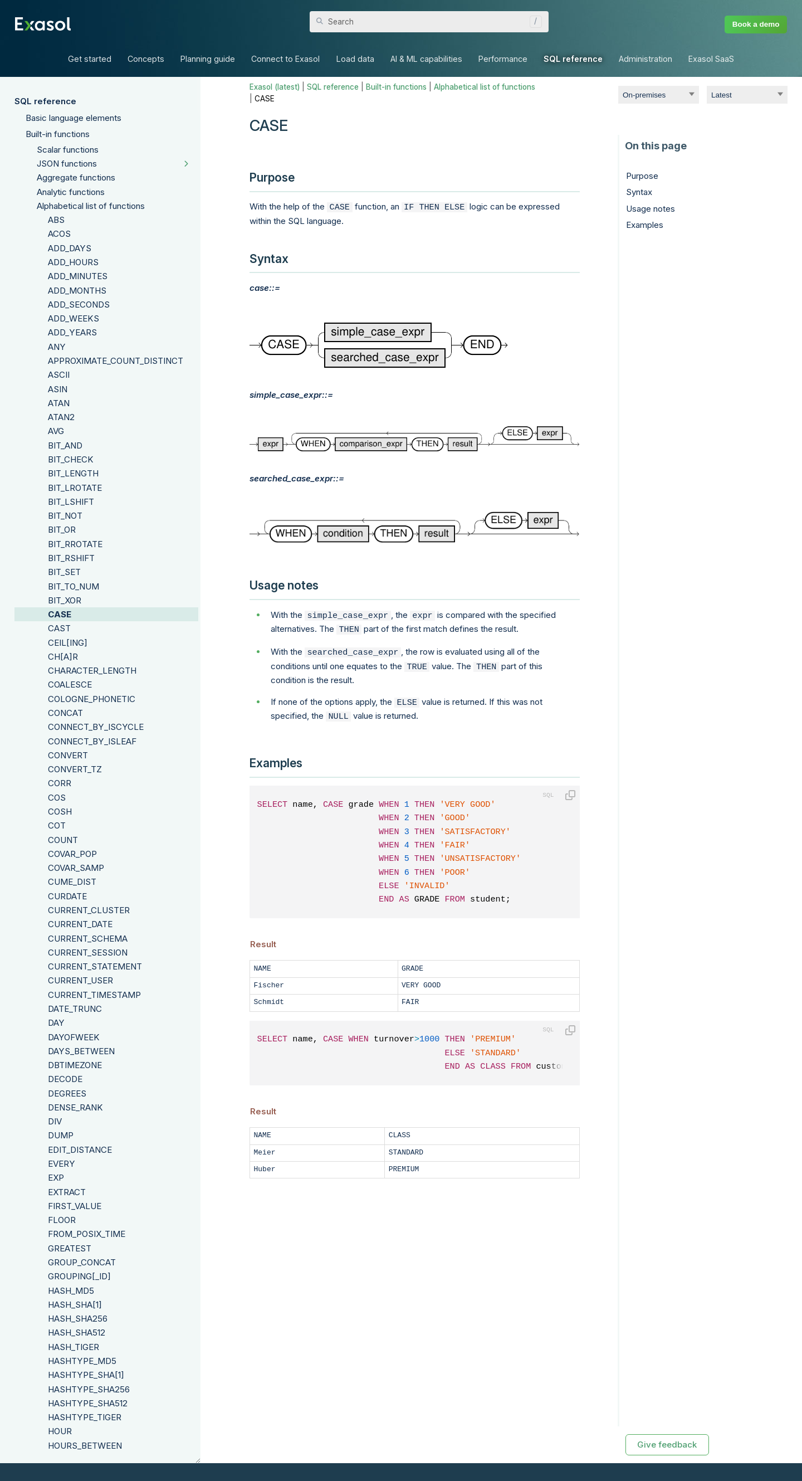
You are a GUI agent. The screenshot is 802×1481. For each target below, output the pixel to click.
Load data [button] (355, 59)
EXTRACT (67, 1192)
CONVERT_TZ (75, 769)
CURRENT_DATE (80, 924)
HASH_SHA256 (77, 1318)
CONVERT (68, 755)
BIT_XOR (64, 600)
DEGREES (67, 1093)
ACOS (59, 233)
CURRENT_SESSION (88, 952)
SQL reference (45, 101)
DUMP (61, 1135)
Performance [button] (502, 59)
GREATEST (69, 1248)
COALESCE (70, 684)
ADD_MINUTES (77, 276)
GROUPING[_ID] (79, 1276)
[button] (533, 21)
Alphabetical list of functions (91, 206)
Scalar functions (68, 149)
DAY (56, 1022)
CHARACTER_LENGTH (92, 670)
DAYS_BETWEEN (81, 1051)
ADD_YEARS (72, 332)
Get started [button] (89, 59)
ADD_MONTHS (77, 290)
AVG (56, 431)
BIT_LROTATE (75, 488)
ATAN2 (61, 417)
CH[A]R (63, 656)
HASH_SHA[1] (75, 1304)
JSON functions (67, 163)
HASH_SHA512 (76, 1332)
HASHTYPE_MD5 (82, 1361)
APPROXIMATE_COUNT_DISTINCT (115, 360)
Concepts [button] (146, 59)
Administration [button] (645, 59)
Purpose (642, 175)
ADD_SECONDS (79, 304)
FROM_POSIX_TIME (86, 1234)
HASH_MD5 (71, 1290)
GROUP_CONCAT (82, 1262)
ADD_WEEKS (73, 318)
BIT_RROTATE (75, 544)
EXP (56, 1177)
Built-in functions (58, 134)
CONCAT (65, 713)
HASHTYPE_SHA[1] (86, 1375)
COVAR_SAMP (76, 868)
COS (57, 797)
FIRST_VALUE (74, 1206)
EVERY (61, 1163)
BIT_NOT (65, 515)
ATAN (59, 403)
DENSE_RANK (75, 1107)
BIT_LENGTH (73, 473)
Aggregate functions (76, 177)
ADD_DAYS (69, 248)
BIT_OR (62, 529)
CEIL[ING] (67, 642)
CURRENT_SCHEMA (88, 938)
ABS (56, 220)
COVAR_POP (72, 854)
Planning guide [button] (207, 59)
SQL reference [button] (573, 59)
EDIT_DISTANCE (80, 1149)
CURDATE (67, 896)
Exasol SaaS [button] (711, 59)
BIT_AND (65, 445)
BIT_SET (64, 572)
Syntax (639, 192)
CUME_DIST (72, 881)
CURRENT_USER (80, 980)
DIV (55, 1121)
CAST (59, 628)
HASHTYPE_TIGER (84, 1417)
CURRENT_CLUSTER (89, 910)
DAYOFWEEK (74, 1037)
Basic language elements (73, 118)
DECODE (65, 1079)
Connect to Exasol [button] (285, 59)
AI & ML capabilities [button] (426, 59)
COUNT (63, 840)
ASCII (59, 374)
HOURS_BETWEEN (85, 1445)
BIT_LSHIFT (71, 501)
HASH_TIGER (73, 1347)
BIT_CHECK (71, 459)
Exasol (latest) (275, 86)
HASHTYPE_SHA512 (88, 1403)
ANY (57, 347)
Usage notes (650, 208)
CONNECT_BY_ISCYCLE (96, 727)
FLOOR (62, 1220)
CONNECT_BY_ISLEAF (92, 741)
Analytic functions (71, 192)
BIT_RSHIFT (71, 558)
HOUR (60, 1431)
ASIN (57, 389)
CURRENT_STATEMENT (95, 966)
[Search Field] (429, 21)
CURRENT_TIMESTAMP (94, 995)
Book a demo (756, 24)
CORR (59, 783)
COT (57, 825)
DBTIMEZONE (75, 1065)
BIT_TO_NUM (73, 586)
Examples (644, 225)
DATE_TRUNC (75, 1008)
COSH (60, 811)
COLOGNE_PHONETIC (91, 699)
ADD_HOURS (73, 262)
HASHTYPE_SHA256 (89, 1389)
